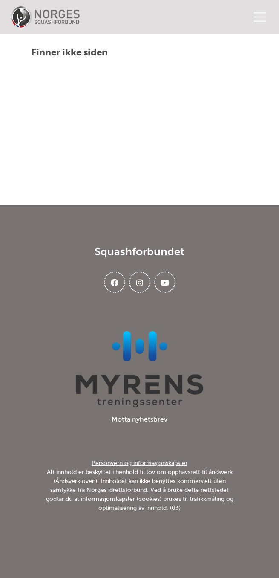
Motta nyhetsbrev (139, 419)
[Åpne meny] (262, 17)
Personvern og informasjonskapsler (139, 463)
